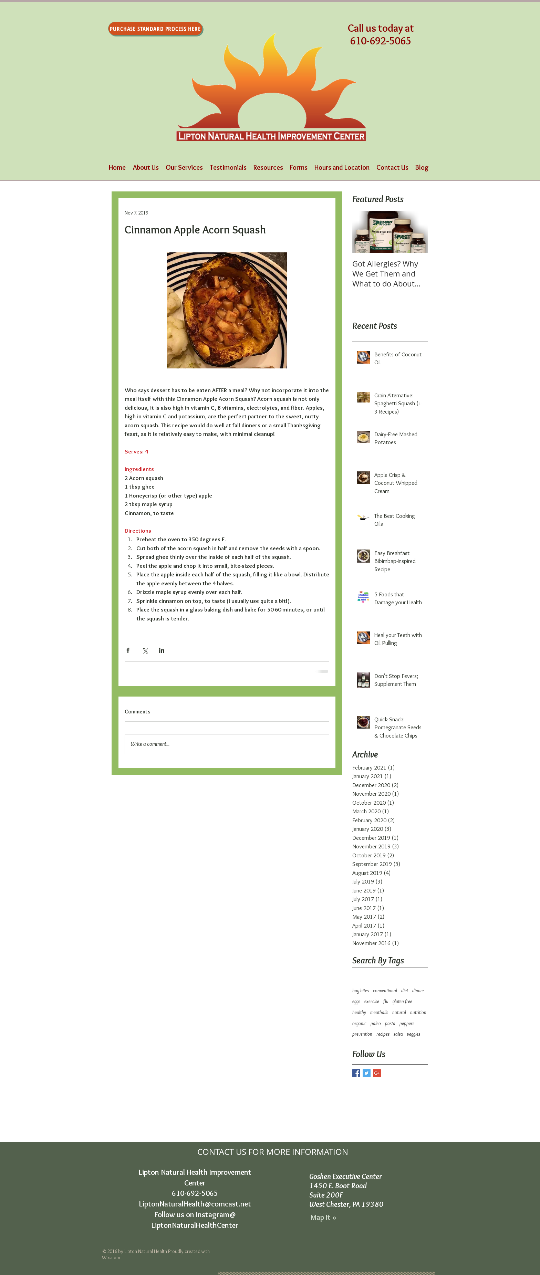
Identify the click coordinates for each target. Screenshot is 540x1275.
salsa (398, 1034)
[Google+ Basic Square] (377, 1073)
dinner (418, 990)
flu (385, 1001)
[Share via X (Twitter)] (145, 650)
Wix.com (111, 1257)
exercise (371, 1001)
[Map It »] (324, 1218)
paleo (376, 1023)
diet (404, 990)
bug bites (360, 990)
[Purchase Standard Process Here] (155, 28)
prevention (362, 1034)
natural (399, 1012)
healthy (359, 1012)
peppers (406, 1023)
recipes (383, 1034)
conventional (385, 990)
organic (359, 1023)
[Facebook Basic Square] (356, 1073)
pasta (390, 1023)
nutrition (418, 1012)
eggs (356, 1001)
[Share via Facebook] (128, 650)
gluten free (402, 1001)
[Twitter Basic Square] (367, 1073)
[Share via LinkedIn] (161, 650)
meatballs (379, 1012)
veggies (413, 1034)
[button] (184, 167)
